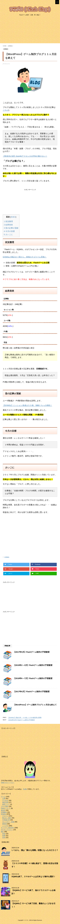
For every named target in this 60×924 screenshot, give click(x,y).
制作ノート (6, 804)
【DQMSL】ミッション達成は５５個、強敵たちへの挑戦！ (27, 405)
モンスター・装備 (8, 822)
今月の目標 (9, 231)
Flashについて (5, 808)
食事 (3, 835)
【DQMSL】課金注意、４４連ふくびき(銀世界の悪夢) (25, 717)
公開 (3, 798)
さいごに (8, 234)
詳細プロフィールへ (7, 782)
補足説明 (5, 802)
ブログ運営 (4, 806)
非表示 (13, 217)
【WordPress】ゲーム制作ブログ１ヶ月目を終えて (35, 705)
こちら (5, 110)
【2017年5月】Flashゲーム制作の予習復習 (31, 652)
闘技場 (4, 824)
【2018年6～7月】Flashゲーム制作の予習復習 (32, 678)
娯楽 (3, 833)
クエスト (5, 816)
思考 (3, 837)
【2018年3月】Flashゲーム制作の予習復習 (21, 720)
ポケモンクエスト (7, 829)
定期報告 (6, 557)
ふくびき (5, 826)
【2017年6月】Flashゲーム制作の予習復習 (31, 692)
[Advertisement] (30, 30)
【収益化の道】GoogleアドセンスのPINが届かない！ (25, 156)
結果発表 (8, 225)
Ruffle (25, 789)
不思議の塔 (6, 820)
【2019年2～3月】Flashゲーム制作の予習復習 (32, 665)
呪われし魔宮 (6, 818)
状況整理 (8, 221)
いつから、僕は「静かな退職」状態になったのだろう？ (35, 850)
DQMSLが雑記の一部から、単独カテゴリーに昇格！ (25, 257)
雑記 (2, 831)
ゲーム (3, 796)
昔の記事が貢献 (11, 228)
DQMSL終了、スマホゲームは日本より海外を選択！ (33, 877)
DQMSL (3, 814)
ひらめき (5, 800)
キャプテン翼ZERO (7, 828)
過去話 (3, 810)
